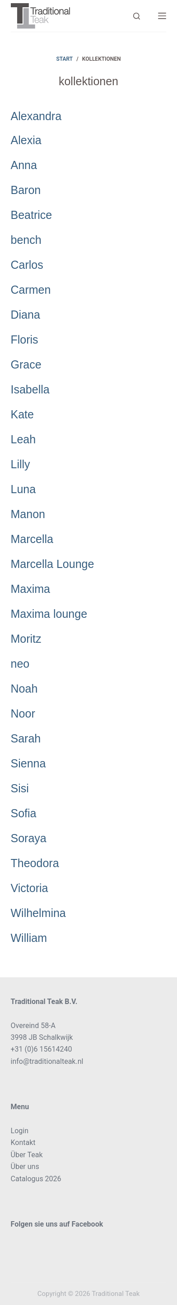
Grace (26, 364)
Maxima (31, 588)
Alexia (26, 140)
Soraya (29, 838)
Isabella (30, 389)
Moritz (26, 638)
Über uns (25, 1166)
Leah (23, 439)
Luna (23, 489)
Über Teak (27, 1154)
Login (19, 1130)
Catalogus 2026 (36, 1178)
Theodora (35, 863)
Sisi (20, 788)
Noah (24, 688)
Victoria (29, 888)
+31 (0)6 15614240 (41, 1049)
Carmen (31, 289)
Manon (28, 514)
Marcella (32, 539)
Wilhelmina (38, 913)
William (29, 937)
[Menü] (162, 16)
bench (26, 239)
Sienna (28, 763)
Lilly (20, 464)
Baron (26, 190)
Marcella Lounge (52, 564)
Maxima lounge (49, 613)
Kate (22, 414)
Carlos (27, 264)
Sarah (26, 738)
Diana (25, 314)
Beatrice (31, 215)
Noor (23, 713)
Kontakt (23, 1142)
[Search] (136, 16)
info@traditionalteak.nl (47, 1061)
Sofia (24, 813)
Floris (24, 339)
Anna (24, 165)
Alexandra (36, 116)
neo (20, 663)
